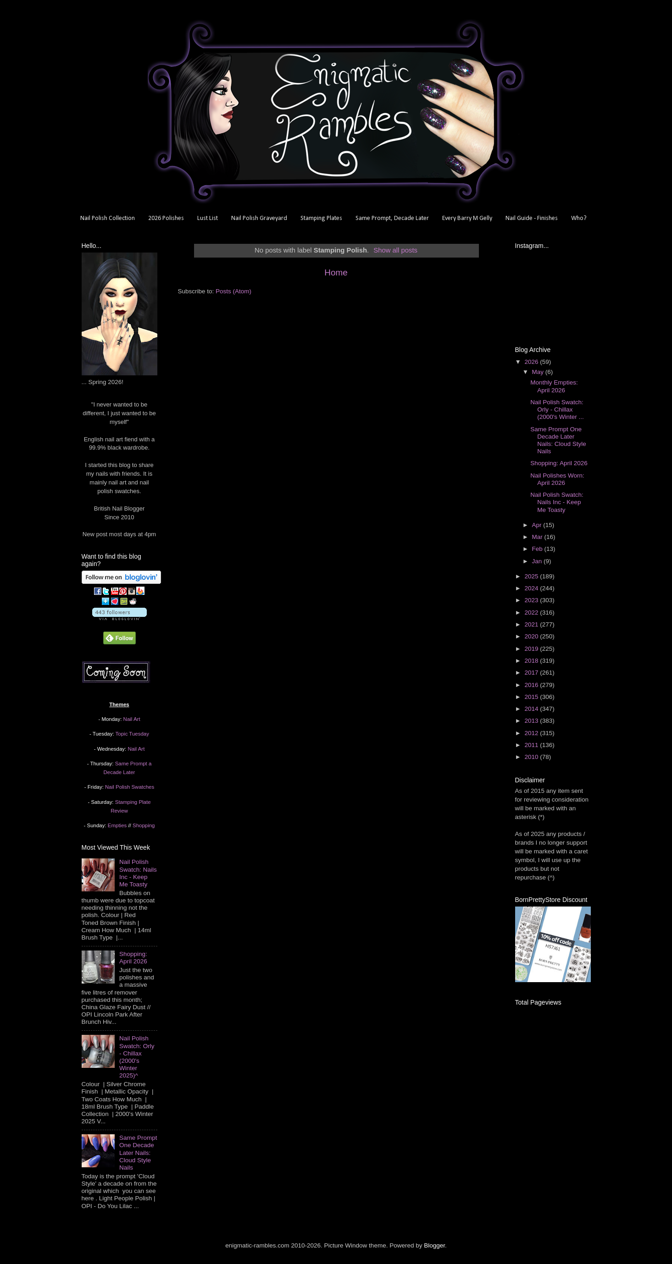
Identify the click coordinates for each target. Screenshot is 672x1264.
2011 (532, 745)
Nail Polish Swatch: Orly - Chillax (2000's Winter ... (557, 409)
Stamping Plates (321, 218)
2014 (532, 708)
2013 (532, 720)
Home (335, 272)
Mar (538, 536)
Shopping (144, 825)
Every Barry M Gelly (467, 218)
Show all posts (395, 250)
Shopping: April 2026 (133, 958)
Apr (538, 525)
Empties (117, 825)
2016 (532, 684)
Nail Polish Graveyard (259, 218)
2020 (532, 636)
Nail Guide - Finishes (531, 218)
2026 (532, 361)
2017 (532, 672)
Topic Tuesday (132, 733)
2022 (532, 612)
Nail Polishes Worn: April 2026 (557, 479)
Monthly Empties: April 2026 (554, 386)
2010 (532, 756)
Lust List (207, 218)
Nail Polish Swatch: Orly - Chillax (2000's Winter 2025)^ (137, 1057)
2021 (532, 624)
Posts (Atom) (233, 291)
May (538, 371)
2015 (532, 696)
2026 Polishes (166, 218)
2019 (532, 648)
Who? (579, 218)
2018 (532, 660)
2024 (532, 588)
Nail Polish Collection (107, 218)
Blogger (434, 1245)
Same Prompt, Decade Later (392, 218)
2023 (532, 600)
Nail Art (131, 719)
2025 (532, 576)
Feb (538, 548)
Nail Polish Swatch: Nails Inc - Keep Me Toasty (138, 873)
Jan (538, 561)
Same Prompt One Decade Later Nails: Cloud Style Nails (138, 1152)
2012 (532, 733)
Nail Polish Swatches (129, 787)
